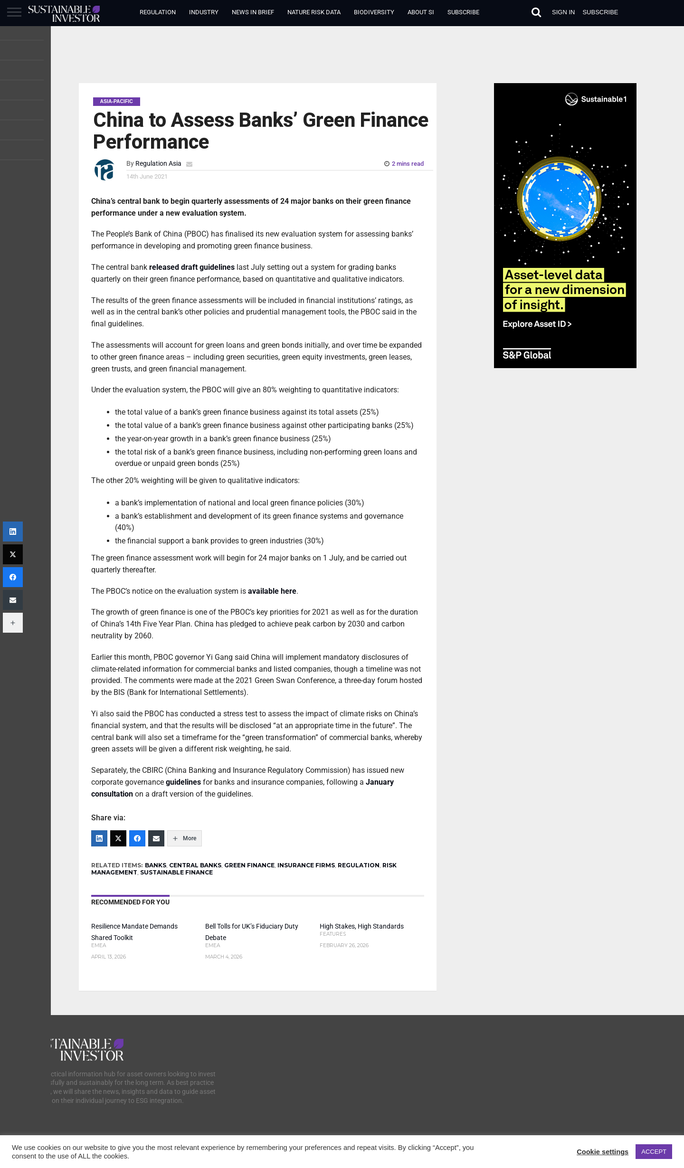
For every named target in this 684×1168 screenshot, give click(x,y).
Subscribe (463, 12)
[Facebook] (137, 838)
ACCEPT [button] (653, 1151)
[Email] (156, 838)
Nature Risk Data (314, 12)
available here (272, 591)
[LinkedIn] (99, 838)
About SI (421, 12)
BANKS (155, 865)
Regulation (158, 12)
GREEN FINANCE (249, 865)
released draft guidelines (192, 267)
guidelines (183, 782)
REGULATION (359, 865)
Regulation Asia (158, 164)
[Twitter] (118, 838)
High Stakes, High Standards (362, 926)
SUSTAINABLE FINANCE (176, 872)
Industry (203, 12)
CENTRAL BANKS (195, 865)
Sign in (563, 12)
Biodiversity (374, 12)
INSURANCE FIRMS (306, 865)
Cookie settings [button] (602, 1152)
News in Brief (253, 12)
